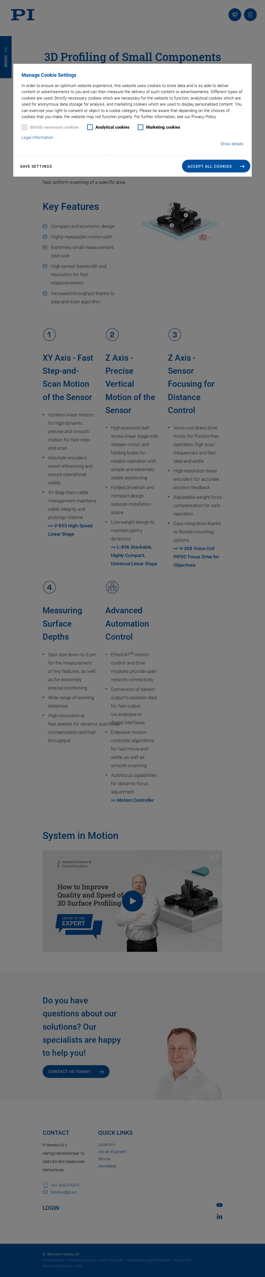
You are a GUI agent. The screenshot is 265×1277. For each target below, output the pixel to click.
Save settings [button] (36, 166)
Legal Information (37, 137)
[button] (216, 166)
